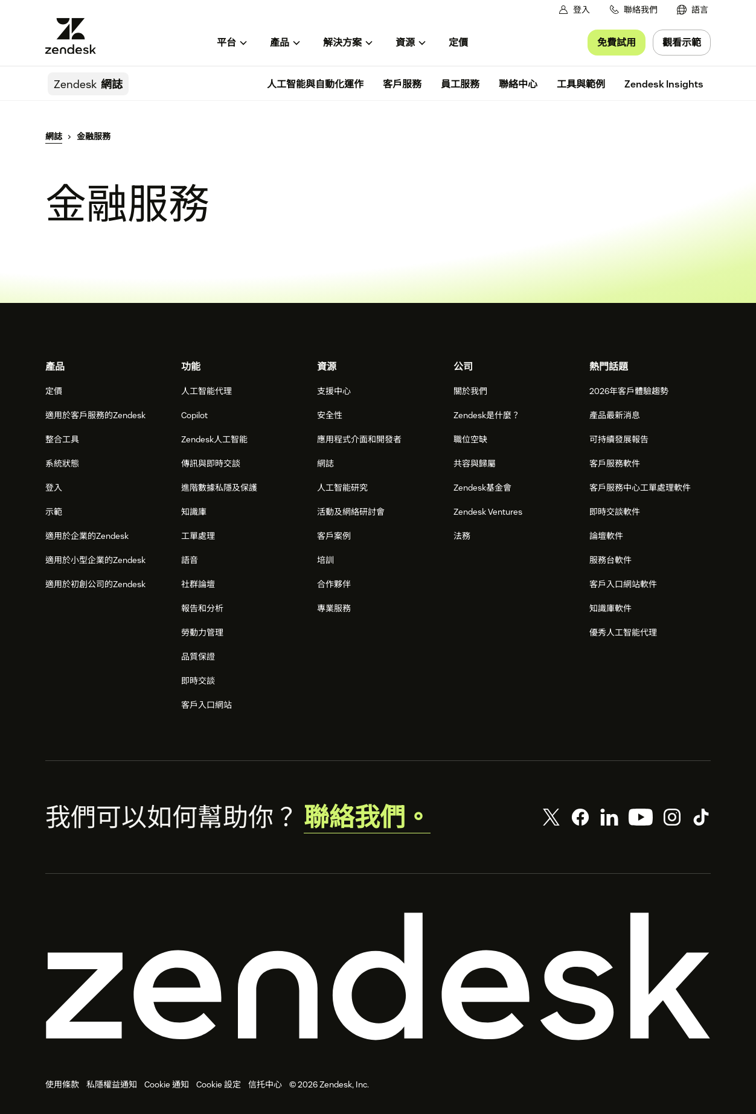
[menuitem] (692, 10)
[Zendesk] (378, 976)
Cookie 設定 (218, 1084)
